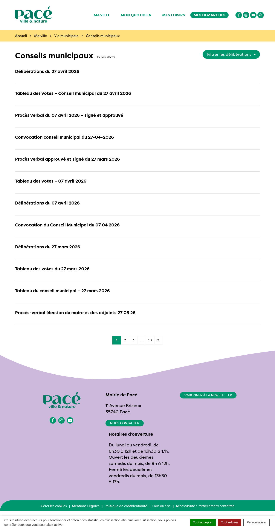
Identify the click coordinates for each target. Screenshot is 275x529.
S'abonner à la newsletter (208, 395)
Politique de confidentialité (126, 506)
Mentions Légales (85, 506)
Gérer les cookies (54, 506)
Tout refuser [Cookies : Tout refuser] (229, 522)
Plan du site (161, 506)
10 (150, 340)
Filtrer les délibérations (231, 54)
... (142, 340)
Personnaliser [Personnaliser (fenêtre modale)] (256, 522)
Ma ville (102, 14)
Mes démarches (209, 14)
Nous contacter (124, 423)
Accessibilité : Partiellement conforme (205, 506)
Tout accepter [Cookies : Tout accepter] (202, 522)
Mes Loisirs (173, 14)
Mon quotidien (136, 14)
